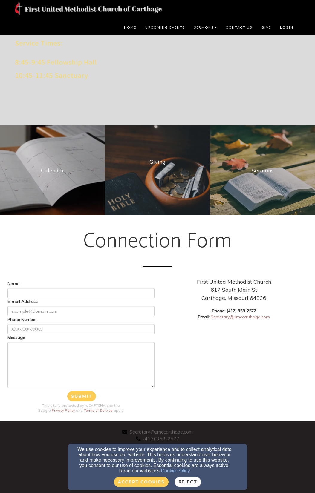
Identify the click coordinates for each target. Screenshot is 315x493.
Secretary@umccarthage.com (240, 317)
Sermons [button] (205, 27)
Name (13, 283)
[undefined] (52, 170)
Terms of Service (98, 410)
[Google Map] (247, 367)
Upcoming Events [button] (165, 27)
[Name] (81, 293)
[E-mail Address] (81, 311)
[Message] (81, 365)
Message (16, 337)
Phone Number (22, 319)
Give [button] (266, 27)
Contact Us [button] (239, 27)
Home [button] (130, 27)
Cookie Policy (175, 470)
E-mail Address (22, 301)
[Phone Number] (81, 329)
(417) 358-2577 (161, 439)
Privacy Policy (63, 410)
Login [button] (286, 27)
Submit (81, 396)
